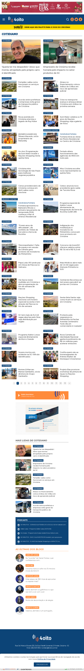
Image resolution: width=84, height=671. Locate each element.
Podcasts (22, 520)
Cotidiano (6, 40)
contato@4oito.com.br (49, 648)
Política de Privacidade (46, 659)
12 (60, 383)
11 (56, 383)
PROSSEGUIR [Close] (42, 664)
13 (65, 383)
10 (52, 383)
